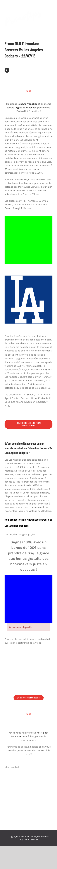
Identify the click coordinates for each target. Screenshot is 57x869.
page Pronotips (28, 103)
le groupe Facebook (26, 107)
